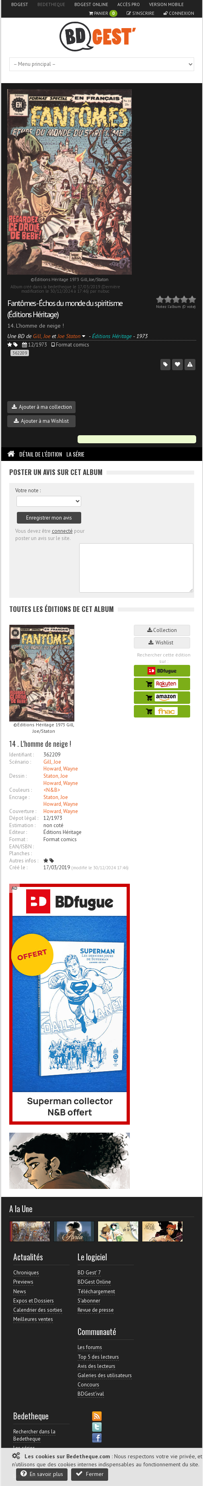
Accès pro (128, 4)
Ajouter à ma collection (42, 407)
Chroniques (26, 1272)
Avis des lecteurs (96, 1366)
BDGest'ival (91, 1393)
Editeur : (18, 832)
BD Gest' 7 (89, 1272)
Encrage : (19, 797)
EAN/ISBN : (21, 846)
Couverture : (22, 811)
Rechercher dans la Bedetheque (34, 1435)
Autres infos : (23, 860)
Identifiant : (21, 754)
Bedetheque (51, 4)
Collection (162, 630)
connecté (62, 531)
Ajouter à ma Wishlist (41, 421)
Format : (18, 839)
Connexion (179, 13)
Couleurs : (20, 790)
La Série (75, 454)
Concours (88, 1384)
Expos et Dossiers (33, 1300)
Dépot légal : (23, 818)
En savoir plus (42, 1474)
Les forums (90, 1347)
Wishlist (162, 642)
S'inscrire (140, 13)
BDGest (19, 4)
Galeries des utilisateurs (105, 1375)
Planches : (20, 853)
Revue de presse (96, 1310)
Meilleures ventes (33, 1319)
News (19, 1291)
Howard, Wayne (60, 768)
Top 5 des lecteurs (98, 1357)
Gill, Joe (52, 761)
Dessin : (18, 776)
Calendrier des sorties (37, 1310)
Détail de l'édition (40, 454)
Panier (103, 13)
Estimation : (22, 825)
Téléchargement (96, 1291)
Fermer (90, 1474)
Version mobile (166, 4)
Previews (23, 1281)
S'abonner (89, 1300)
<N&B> (51, 790)
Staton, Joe (55, 776)
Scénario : (20, 761)
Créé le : (18, 867)
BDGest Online (91, 4)
